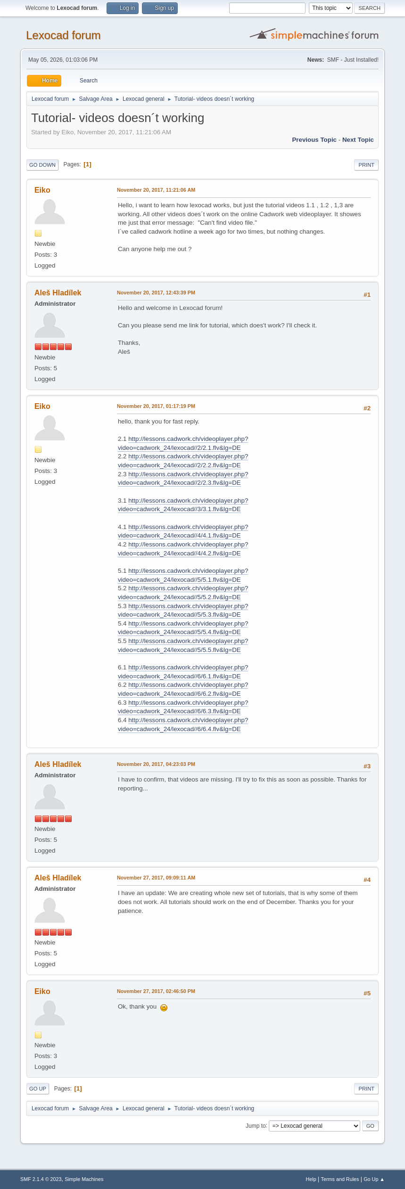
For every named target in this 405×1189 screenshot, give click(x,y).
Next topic (358, 139)
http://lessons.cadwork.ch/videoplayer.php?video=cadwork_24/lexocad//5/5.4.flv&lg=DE (183, 628)
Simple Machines (84, 1179)
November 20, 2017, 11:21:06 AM (156, 190)
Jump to (256, 1125)
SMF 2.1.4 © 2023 (41, 1179)
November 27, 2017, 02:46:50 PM (156, 991)
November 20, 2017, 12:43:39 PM (156, 292)
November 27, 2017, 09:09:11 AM (156, 877)
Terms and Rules (340, 1179)
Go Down (42, 165)
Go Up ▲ (374, 1179)
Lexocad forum (63, 35)
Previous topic (314, 139)
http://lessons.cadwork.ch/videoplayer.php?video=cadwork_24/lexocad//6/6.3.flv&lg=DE (183, 707)
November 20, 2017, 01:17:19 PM (156, 406)
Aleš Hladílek (58, 293)
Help (311, 1179)
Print (366, 165)
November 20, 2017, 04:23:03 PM (156, 764)
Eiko (42, 190)
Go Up (37, 1088)
